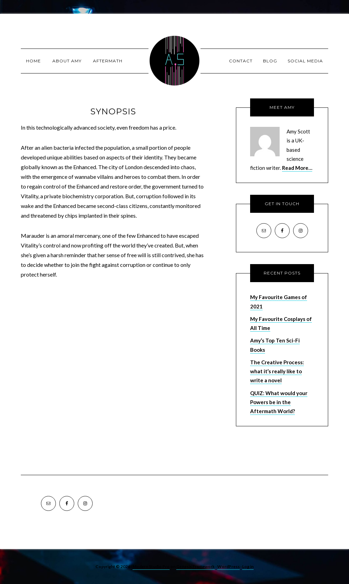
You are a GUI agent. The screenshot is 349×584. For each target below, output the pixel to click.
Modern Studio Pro (151, 566)
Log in (248, 566)
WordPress (228, 566)
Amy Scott (174, 61)
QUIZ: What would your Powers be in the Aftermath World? (278, 402)
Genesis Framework (195, 566)
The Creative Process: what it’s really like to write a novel (277, 371)
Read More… (297, 168)
